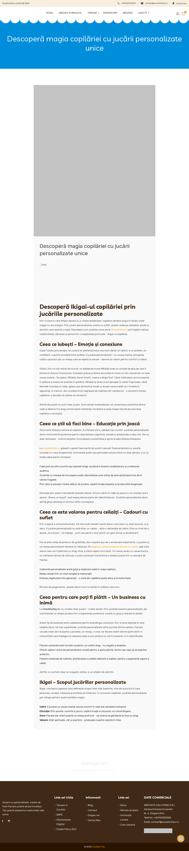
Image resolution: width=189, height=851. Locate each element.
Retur (123, 805)
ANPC (59, 814)
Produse (92, 13)
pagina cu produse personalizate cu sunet (114, 546)
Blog (90, 805)
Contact (92, 810)
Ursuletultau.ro (119, 329)
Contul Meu (94, 820)
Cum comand (127, 824)
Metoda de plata (129, 810)
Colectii (142, 13)
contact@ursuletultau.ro (152, 3)
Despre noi (94, 815)
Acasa (49, 13)
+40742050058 (122, 3)
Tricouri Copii (110, 13)
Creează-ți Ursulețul (70, 13)
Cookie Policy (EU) (66, 829)
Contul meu (179, 3)
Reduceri (127, 13)
